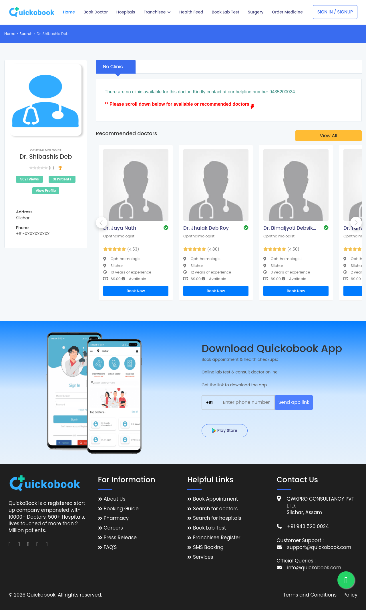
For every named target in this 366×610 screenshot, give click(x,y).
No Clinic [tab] (113, 66)
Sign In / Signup (335, 12)
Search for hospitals (217, 518)
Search (26, 33)
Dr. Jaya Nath (119, 228)
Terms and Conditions (310, 595)
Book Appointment (215, 499)
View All (328, 135)
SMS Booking (208, 547)
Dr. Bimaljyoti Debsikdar (290, 228)
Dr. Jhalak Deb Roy (206, 228)
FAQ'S (110, 547)
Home (9, 33)
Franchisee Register (216, 537)
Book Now (136, 291)
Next (356, 222)
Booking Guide (121, 508)
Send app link (294, 402)
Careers (113, 528)
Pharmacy (116, 518)
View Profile (46, 190)
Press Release (120, 537)
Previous (101, 222)
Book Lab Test (209, 528)
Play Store (224, 430)
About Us (115, 499)
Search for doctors (215, 508)
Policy (350, 595)
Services (203, 557)
